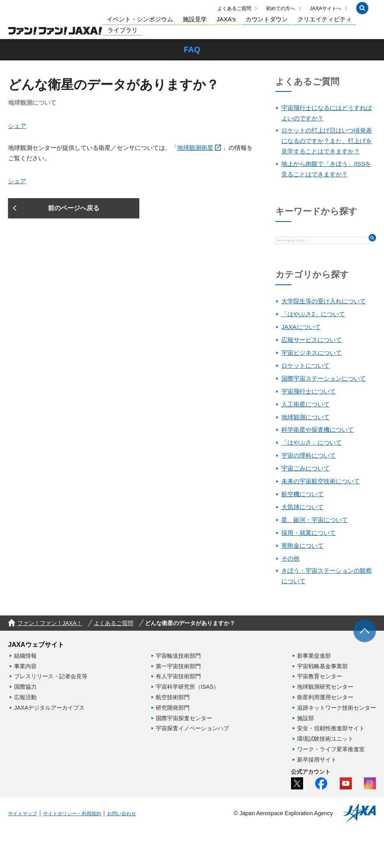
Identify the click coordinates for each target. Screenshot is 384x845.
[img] (364, 647)
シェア (17, 133)
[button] (362, 11)
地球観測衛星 (195, 155)
